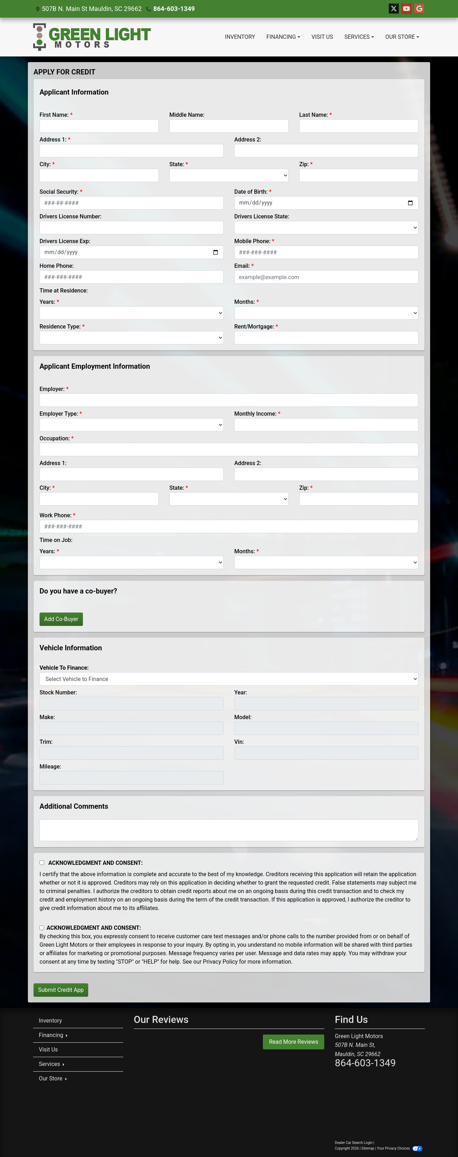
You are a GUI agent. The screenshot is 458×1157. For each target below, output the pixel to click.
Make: (47, 717)
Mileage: (50, 766)
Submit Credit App (61, 990)
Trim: (46, 742)
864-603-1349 (174, 8)
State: (176, 164)
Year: (240, 692)
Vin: (239, 742)
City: (45, 164)
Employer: (52, 389)
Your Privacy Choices (399, 1148)
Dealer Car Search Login (354, 1143)
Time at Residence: (64, 290)
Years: (47, 302)
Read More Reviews (293, 1041)
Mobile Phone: (252, 241)
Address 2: (247, 139)
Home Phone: (57, 266)
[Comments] (229, 830)
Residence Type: (60, 326)
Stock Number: (58, 692)
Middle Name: (186, 115)
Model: (243, 717)
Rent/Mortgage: (254, 326)
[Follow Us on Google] (419, 9)
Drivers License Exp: (65, 241)
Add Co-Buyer (61, 619)
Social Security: (59, 191)
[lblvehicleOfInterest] (229, 679)
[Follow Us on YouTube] (406, 9)
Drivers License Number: (70, 216)
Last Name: (313, 115)
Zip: (304, 164)
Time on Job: (56, 540)
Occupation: (55, 438)
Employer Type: (59, 413)
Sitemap (367, 1148)
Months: (244, 302)
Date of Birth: (250, 191)
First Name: (54, 115)
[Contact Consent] (42, 928)
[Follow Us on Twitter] (394, 9)
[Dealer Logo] (92, 37)
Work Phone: (56, 515)
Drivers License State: (261, 216)
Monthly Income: (255, 413)
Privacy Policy (220, 961)
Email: (242, 266)
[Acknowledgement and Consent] (42, 862)
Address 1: (53, 139)
